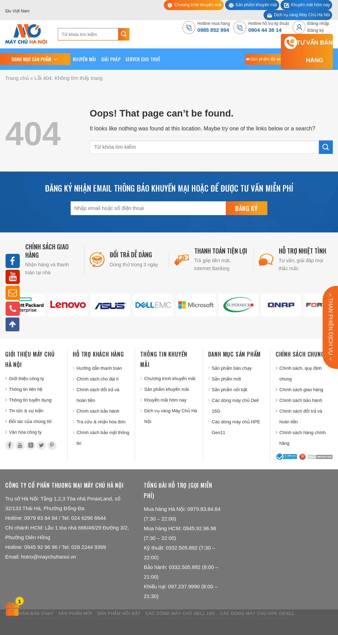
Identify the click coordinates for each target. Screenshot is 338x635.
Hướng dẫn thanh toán (99, 368)
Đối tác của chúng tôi (30, 421)
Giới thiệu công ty (26, 378)
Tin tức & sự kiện (26, 410)
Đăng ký (316, 30)
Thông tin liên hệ (25, 389)
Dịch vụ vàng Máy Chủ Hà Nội (302, 14)
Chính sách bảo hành (98, 411)
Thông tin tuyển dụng (30, 400)
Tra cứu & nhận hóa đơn (101, 421)
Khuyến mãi (84, 59)
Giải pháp (111, 59)
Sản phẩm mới (226, 378)
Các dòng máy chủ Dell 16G (235, 406)
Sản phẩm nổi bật (229, 389)
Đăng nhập (318, 23)
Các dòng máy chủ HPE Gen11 (236, 427)
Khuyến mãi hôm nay (310, 4)
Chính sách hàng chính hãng (302, 438)
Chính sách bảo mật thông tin (103, 438)
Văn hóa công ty (25, 432)
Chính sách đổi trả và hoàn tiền (98, 395)
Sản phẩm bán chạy (232, 368)
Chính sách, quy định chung (300, 373)
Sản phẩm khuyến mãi (256, 4)
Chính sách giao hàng (301, 389)
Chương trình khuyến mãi (197, 4)
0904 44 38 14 (265, 30)
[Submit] (124, 34)
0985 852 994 (213, 30)
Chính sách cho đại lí (97, 378)
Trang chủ (17, 78)
